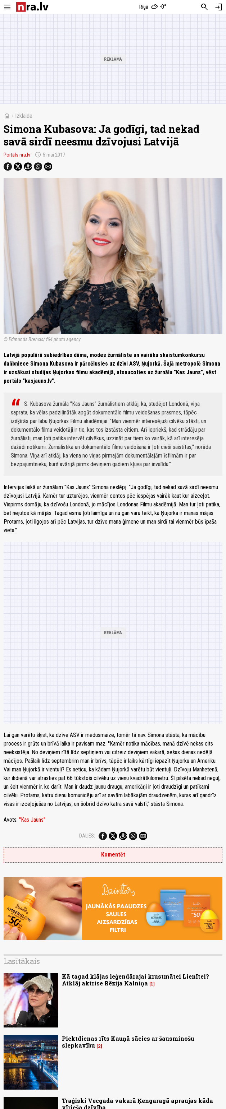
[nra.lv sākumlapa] (32, 7)
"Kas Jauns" (32, 819)
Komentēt (113, 854)
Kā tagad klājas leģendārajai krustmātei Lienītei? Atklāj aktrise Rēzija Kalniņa (135, 980)
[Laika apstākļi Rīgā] (153, 7)
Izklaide (23, 115)
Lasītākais (22, 961)
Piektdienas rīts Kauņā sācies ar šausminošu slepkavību (128, 1042)
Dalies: (87, 836)
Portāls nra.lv (17, 155)
